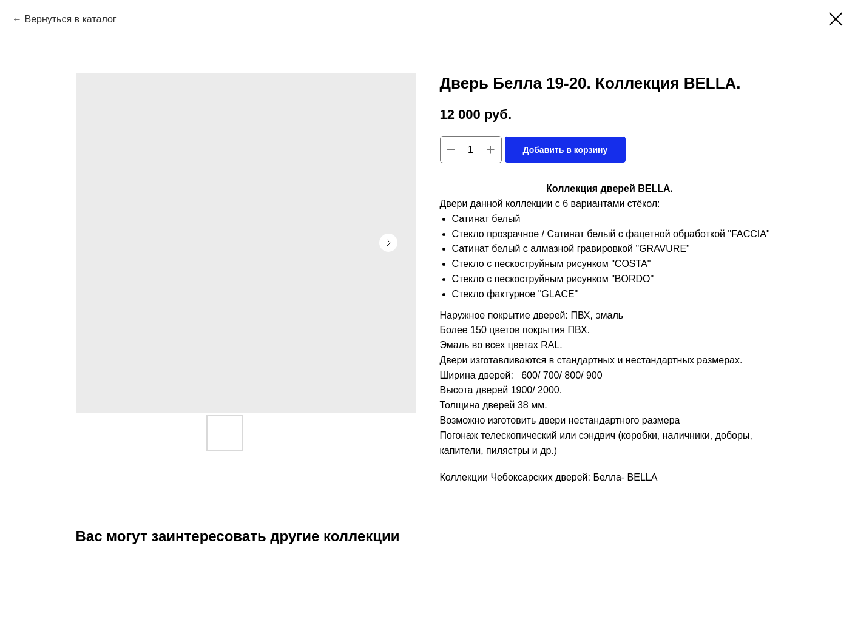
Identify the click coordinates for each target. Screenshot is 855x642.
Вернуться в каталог (70, 19)
